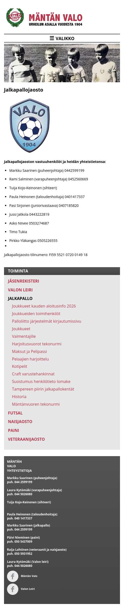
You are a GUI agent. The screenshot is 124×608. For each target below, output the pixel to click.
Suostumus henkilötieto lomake (41, 381)
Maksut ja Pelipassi (29, 351)
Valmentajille (24, 336)
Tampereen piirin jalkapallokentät (43, 389)
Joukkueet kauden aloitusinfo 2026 (44, 306)
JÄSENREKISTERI (23, 281)
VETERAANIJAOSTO (26, 439)
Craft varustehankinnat (33, 374)
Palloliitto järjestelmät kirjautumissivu (46, 321)
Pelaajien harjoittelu (30, 359)
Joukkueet (21, 328)
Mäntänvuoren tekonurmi (36, 404)
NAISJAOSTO (20, 421)
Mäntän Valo (22, 576)
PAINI (13, 430)
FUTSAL (15, 413)
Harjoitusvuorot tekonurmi (36, 344)
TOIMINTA (18, 271)
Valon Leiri (21, 589)
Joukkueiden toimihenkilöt (36, 313)
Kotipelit (19, 366)
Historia (19, 396)
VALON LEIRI (20, 290)
